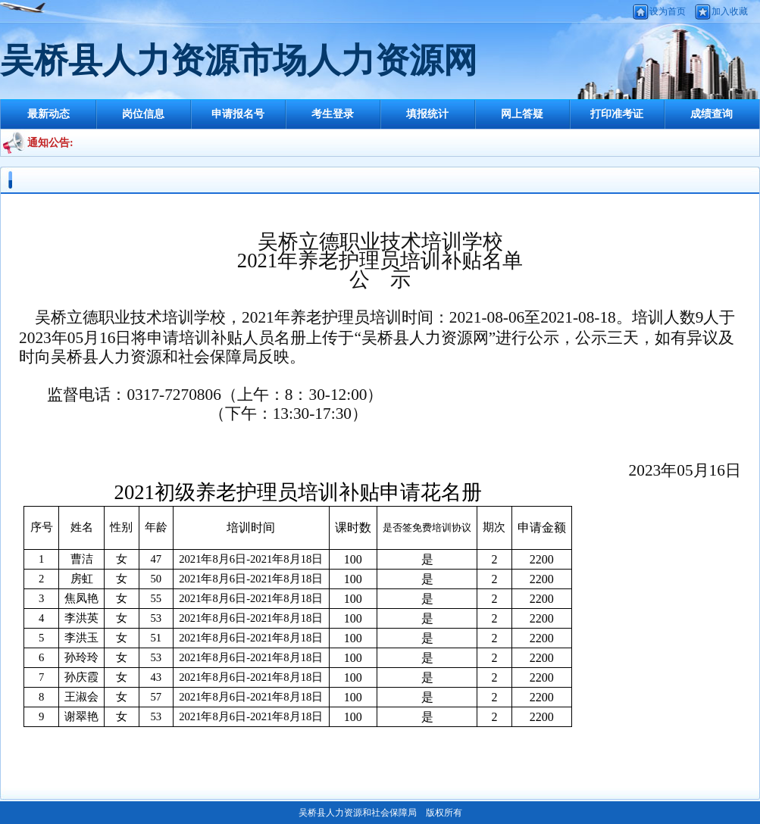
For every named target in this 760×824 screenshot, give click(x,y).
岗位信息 (143, 114)
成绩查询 (711, 114)
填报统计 (427, 114)
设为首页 (667, 11)
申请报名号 (237, 114)
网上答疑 (522, 114)
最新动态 (48, 114)
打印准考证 (616, 114)
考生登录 (332, 114)
